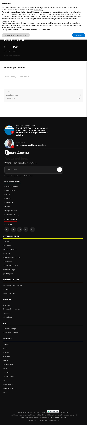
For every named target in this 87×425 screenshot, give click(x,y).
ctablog (5, 360)
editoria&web (7, 317)
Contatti (7, 198)
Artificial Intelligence (10, 249)
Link (4, 380)
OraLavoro (6, 344)
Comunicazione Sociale (10, 266)
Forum (5, 368)
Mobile (7, 206)
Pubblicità (8, 202)
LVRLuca (63, 418)
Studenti (5, 289)
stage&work (7, 313)
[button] (84, 3)
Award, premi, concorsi (10, 333)
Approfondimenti (11, 236)
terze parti (36, 12)
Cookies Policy (65, 412)
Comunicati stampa (9, 329)
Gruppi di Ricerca (8, 389)
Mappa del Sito (8, 385)
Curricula (6, 372)
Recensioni (6, 305)
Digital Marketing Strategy (11, 257)
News (5, 323)
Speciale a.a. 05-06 (9, 293)
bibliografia (6, 356)
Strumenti (7, 339)
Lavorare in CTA (11, 190)
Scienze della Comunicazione (12, 285)
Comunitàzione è (8, 376)
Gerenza (7, 194)
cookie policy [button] (38, 10)
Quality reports (8, 274)
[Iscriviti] (59, 169)
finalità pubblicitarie (67, 16)
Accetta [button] (79, 35)
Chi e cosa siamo (11, 186)
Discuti (5, 348)
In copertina (7, 245)
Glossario (6, 352)
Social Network (8, 364)
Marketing (6, 254)
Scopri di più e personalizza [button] (15, 35)
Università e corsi (11, 280)
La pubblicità (7, 241)
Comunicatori (7, 262)
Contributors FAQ (11, 214)
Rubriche (7, 300)
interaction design (9, 270)
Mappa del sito (10, 210)
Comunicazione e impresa (12, 309)
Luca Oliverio (55, 418)
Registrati (8, 224)
